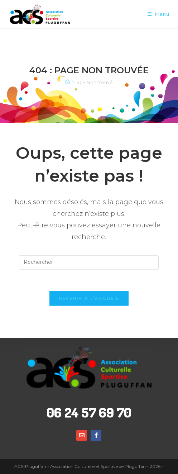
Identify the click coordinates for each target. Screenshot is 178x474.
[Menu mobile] (158, 14)
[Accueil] (67, 82)
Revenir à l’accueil (89, 298)
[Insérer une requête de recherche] (89, 262)
